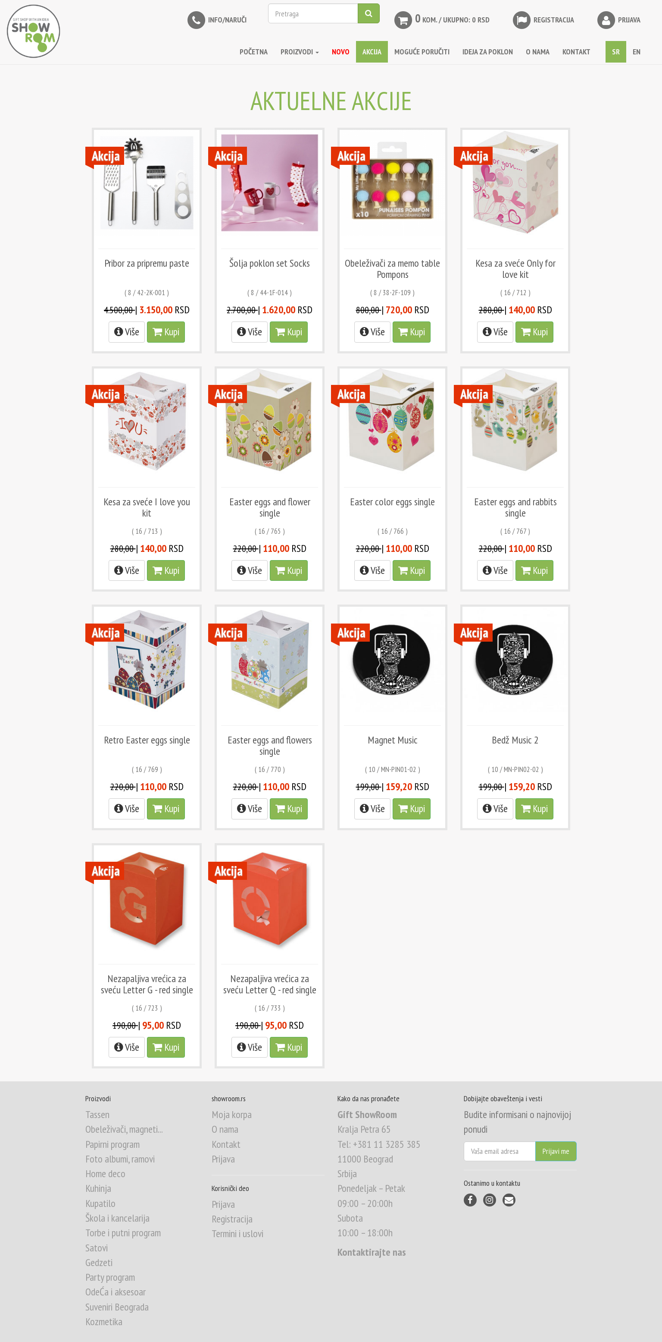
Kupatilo (100, 1203)
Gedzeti (98, 1262)
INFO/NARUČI (216, 20)
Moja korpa (232, 1114)
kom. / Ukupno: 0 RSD (441, 20)
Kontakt (226, 1144)
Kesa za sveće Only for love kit (515, 268)
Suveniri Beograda (117, 1307)
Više (126, 331)
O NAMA (538, 52)
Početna (254, 52)
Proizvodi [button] (300, 52)
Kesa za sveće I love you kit (146, 507)
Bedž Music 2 (515, 740)
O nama (225, 1129)
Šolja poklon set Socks (269, 263)
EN (636, 52)
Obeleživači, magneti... (124, 1129)
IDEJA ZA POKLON (487, 52)
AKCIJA (371, 52)
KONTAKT (576, 52)
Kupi (166, 331)
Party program (110, 1277)
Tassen (97, 1114)
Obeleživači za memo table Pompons (392, 268)
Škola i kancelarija (117, 1218)
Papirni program (112, 1144)
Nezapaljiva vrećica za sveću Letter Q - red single (269, 984)
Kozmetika (103, 1321)
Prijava (618, 20)
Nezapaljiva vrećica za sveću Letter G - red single (147, 984)
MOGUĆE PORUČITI (422, 52)
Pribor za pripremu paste (146, 263)
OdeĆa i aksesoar (115, 1291)
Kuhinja (98, 1188)
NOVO (341, 52)
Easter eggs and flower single (269, 507)
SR (616, 52)
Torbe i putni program (123, 1232)
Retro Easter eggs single (147, 740)
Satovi (96, 1247)
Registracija (542, 20)
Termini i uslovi (237, 1233)
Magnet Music (393, 740)
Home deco (105, 1173)
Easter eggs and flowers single (270, 745)
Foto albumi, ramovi (120, 1159)
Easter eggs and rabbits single (515, 507)
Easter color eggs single (392, 501)
